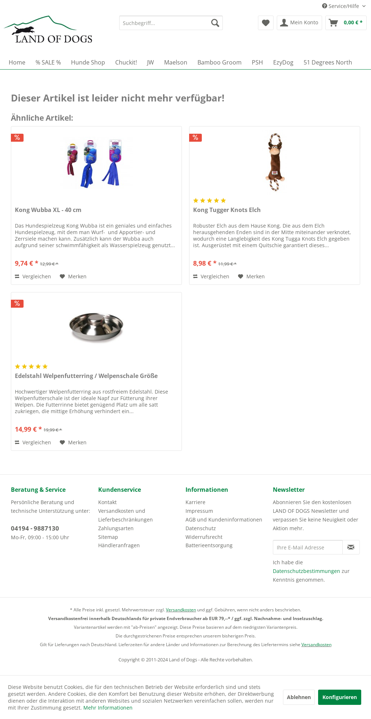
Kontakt (107, 502)
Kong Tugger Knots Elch (227, 210)
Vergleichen (33, 276)
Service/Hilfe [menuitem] (341, 6)
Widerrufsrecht (204, 536)
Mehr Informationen (108, 707)
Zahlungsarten (116, 528)
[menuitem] (171, 23)
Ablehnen (299, 697)
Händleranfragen (119, 545)
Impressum (199, 510)
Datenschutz (201, 528)
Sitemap (108, 536)
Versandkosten (181, 610)
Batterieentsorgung (209, 545)
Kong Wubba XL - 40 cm (48, 210)
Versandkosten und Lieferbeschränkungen (125, 515)
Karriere (195, 502)
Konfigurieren (339, 697)
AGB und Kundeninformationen (224, 519)
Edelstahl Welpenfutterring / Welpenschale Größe (86, 376)
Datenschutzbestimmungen (306, 571)
